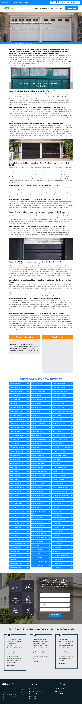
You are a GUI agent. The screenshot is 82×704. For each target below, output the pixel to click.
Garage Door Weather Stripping (60, 386)
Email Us (28, 2)
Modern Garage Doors (58, 454)
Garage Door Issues (35, 406)
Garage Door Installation (36, 390)
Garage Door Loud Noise (36, 422)
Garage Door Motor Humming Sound (39, 434)
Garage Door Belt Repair (15, 470)
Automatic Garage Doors (15, 390)
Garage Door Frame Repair (15, 542)
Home (36, 8)
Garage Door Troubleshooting (59, 378)
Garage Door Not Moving (36, 442)
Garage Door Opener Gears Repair (38, 454)
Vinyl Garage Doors (57, 546)
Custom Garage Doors (14, 434)
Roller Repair (56, 502)
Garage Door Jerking (35, 410)
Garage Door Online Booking (37, 450)
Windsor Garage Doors (58, 554)
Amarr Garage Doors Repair (16, 382)
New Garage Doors (57, 458)
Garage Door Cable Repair (15, 478)
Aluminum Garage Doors (15, 378)
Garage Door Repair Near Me (37, 498)
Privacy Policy (33, 693)
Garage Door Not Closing (36, 438)
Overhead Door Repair (58, 466)
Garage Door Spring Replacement (38, 528)
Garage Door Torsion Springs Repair (39, 556)
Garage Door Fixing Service (15, 522)
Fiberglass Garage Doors (15, 450)
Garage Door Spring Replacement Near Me (40, 532)
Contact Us (58, 8)
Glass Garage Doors (57, 422)
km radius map (57, 350)
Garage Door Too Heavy (36, 552)
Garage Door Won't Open (58, 402)
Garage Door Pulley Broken (37, 482)
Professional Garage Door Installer (60, 482)
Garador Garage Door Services (16, 458)
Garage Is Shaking (57, 410)
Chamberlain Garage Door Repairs (17, 414)
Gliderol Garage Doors (58, 426)
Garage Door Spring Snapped (37, 536)
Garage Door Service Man (36, 516)
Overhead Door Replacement (59, 470)
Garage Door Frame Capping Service (17, 538)
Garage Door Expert (14, 514)
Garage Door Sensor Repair (37, 512)
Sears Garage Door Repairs (59, 522)
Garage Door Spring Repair (37, 524)
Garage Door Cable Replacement (17, 482)
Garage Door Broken (14, 474)
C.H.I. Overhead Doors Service (16, 402)
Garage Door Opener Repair (37, 462)
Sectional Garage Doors (58, 526)
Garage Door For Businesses (16, 526)
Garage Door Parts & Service (37, 478)
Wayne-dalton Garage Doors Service (61, 550)
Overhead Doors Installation (59, 474)
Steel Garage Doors (57, 538)
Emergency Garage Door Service (17, 442)
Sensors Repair (56, 530)
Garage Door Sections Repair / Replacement (38, 507)
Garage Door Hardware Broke (16, 562)
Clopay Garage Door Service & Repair (18, 418)
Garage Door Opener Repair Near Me (39, 466)
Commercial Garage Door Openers (17, 422)
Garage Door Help (35, 382)
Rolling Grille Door (57, 506)
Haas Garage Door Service (59, 430)
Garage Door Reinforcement (37, 486)
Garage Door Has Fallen (36, 378)
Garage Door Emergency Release (17, 502)
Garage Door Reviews (36, 502)
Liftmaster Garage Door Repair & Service (62, 442)
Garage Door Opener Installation (38, 458)
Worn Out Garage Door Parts (59, 562)
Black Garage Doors (14, 398)
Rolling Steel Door (57, 510)
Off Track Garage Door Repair (59, 462)
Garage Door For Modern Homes (17, 534)
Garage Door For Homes (15, 530)
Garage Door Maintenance (37, 426)
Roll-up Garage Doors (58, 498)
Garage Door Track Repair (37, 560)
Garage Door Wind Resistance (59, 390)
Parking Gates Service (58, 478)
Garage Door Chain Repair (15, 486)
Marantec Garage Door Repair (59, 450)
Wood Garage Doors (57, 558)
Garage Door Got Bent (14, 546)
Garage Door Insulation (36, 398)
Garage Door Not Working (36, 446)
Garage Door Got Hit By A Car (16, 550)
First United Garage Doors (15, 454)
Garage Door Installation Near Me (38, 394)
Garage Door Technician (36, 544)
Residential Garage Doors (58, 494)
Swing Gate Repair (57, 542)
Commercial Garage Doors (15, 426)
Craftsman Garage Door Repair (16, 430)
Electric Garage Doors (14, 438)
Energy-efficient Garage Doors (16, 446)
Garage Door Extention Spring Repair (18, 518)
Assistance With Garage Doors (16, 386)
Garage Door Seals (14, 494)
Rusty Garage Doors (57, 518)
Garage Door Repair (35, 494)
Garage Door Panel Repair (37, 474)
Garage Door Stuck (35, 540)
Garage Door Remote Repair (37, 490)
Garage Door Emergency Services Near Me (19, 510)
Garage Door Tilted (35, 548)
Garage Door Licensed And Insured (39, 414)
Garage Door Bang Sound (15, 462)
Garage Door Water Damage (59, 382)
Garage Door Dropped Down (16, 498)
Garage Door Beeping (14, 466)
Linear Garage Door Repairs (59, 446)
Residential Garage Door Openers (60, 490)
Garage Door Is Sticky (36, 402)
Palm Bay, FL (6, 2)
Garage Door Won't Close (58, 394)
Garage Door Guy (13, 554)
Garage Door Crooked (14, 490)
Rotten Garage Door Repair (59, 514)
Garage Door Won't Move (58, 398)
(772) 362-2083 (71, 8)
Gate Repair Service (57, 414)
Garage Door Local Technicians (38, 418)
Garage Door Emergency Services (17, 506)
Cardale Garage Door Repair (16, 410)
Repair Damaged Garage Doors (60, 486)
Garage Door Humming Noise (16, 558)
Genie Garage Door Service (59, 418)
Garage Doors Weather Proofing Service (62, 406)
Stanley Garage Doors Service (59, 534)
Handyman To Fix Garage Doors (60, 434)
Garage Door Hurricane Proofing (38, 386)
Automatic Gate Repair (15, 394)
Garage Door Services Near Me (38, 520)
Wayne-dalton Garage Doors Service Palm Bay (23, 43)
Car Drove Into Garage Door (16, 406)
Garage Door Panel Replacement (38, 470)
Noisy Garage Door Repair (37, 430)
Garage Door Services (46, 8)
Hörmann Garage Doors (58, 438)
